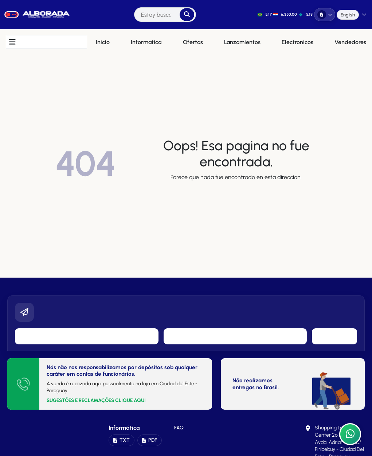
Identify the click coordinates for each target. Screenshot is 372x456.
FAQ (179, 428)
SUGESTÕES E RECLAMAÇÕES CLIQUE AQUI (96, 400)
